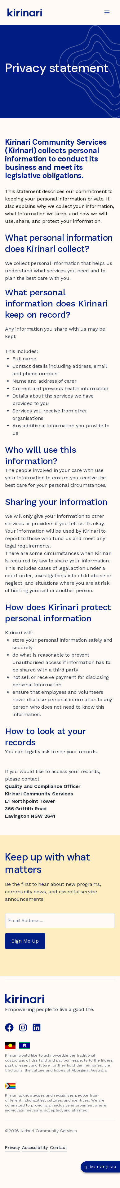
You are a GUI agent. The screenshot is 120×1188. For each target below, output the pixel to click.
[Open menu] (107, 12)
